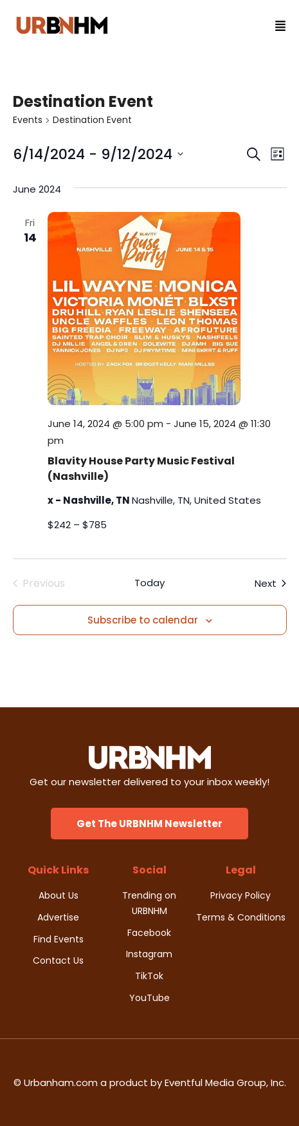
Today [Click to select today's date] (149, 582)
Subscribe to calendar (142, 620)
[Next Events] (270, 583)
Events (27, 120)
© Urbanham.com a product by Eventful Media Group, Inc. (150, 1082)
